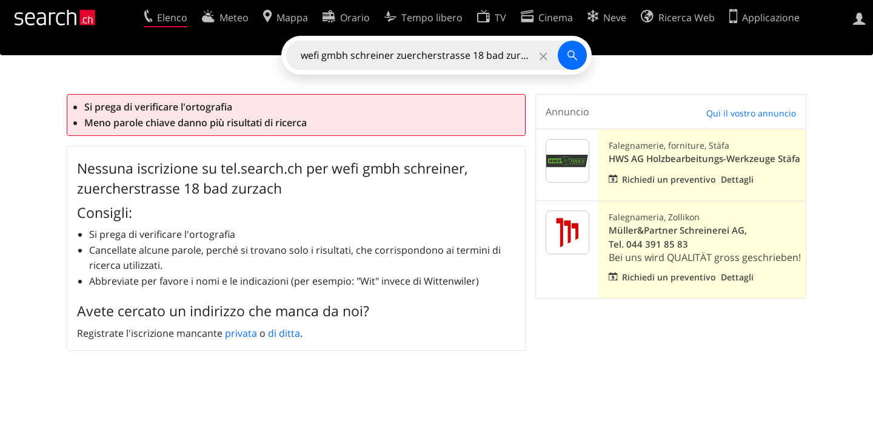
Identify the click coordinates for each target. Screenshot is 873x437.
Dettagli (737, 179)
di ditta (284, 333)
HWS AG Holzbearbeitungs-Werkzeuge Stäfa (704, 158)
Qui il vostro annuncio (751, 113)
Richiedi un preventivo (669, 179)
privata (241, 333)
